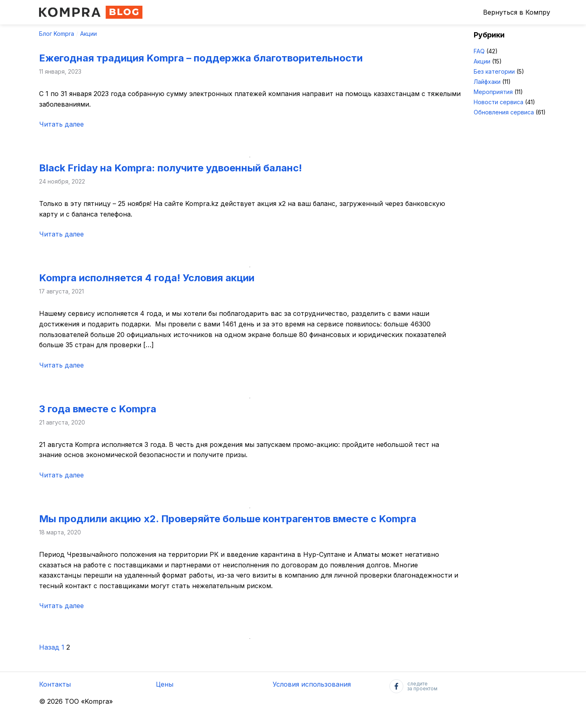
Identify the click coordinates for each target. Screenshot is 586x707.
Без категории (494, 71)
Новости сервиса (498, 101)
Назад (49, 647)
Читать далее (61, 124)
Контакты (55, 684)
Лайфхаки (487, 81)
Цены (164, 684)
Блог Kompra (56, 33)
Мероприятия (493, 91)
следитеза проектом (413, 686)
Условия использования (312, 684)
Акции (88, 33)
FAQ (479, 51)
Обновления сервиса (504, 112)
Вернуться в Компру (516, 12)
